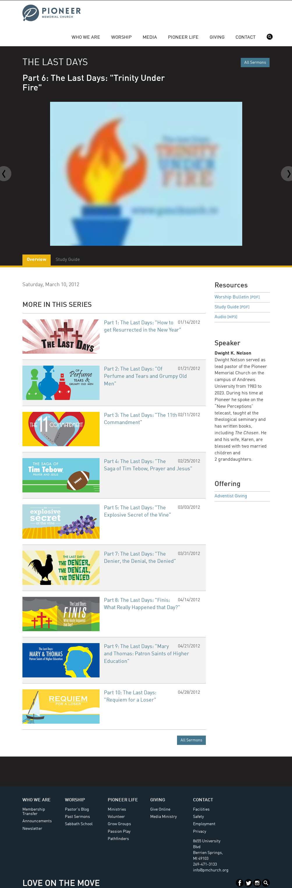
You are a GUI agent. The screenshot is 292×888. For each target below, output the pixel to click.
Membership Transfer (33, 811)
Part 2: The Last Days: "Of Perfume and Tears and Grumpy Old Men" (145, 376)
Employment (204, 824)
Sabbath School (79, 824)
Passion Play (119, 832)
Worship (121, 37)
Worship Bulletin (237, 297)
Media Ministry (163, 817)
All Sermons (255, 62)
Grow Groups (119, 824)
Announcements (37, 821)
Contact (246, 37)
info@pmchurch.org (211, 870)
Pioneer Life (183, 37)
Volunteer (116, 817)
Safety (198, 817)
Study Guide (232, 307)
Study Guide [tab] (68, 259)
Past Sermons (77, 817)
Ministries (117, 809)
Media (150, 37)
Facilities (201, 809)
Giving (217, 37)
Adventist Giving (231, 496)
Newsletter (32, 829)
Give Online (160, 809)
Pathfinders (118, 839)
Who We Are (86, 37)
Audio (226, 317)
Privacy (199, 832)
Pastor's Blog (77, 809)
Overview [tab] (36, 259)
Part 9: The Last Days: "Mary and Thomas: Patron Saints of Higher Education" (146, 654)
